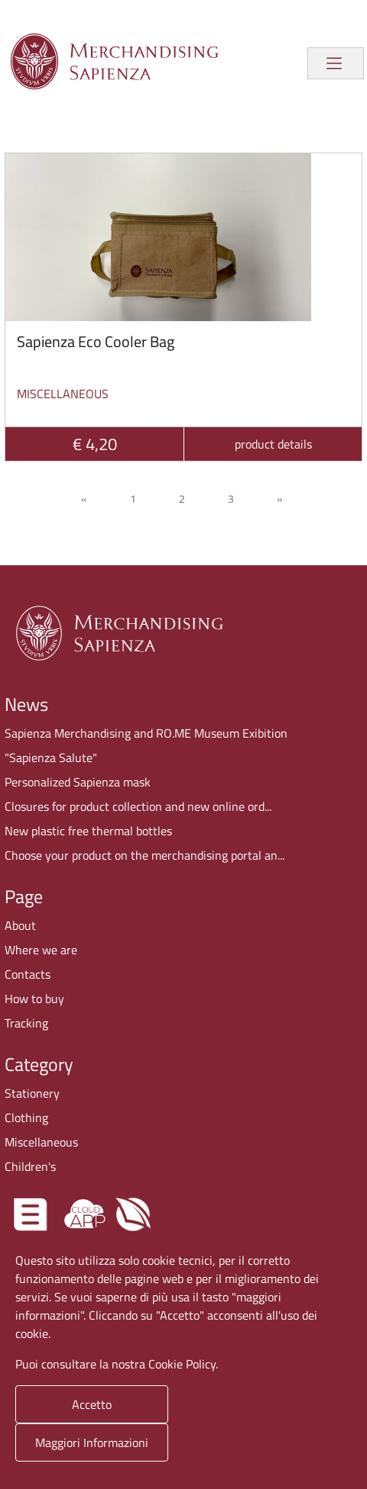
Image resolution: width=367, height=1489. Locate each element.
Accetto (92, 1404)
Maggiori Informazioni (91, 1442)
